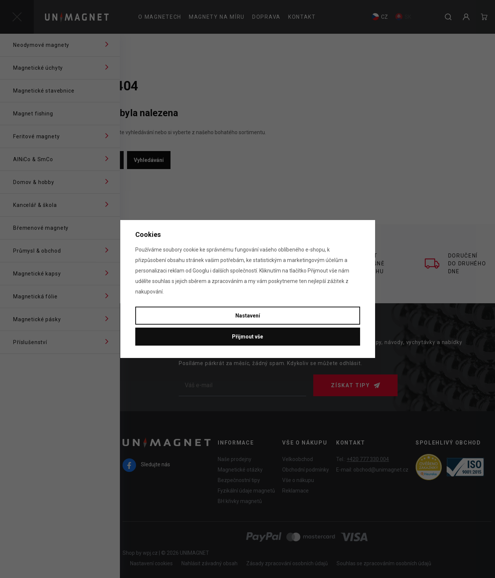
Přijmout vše (247, 337)
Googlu (201, 271)
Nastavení (247, 316)
